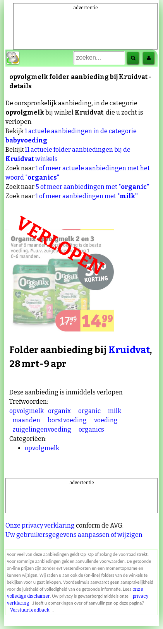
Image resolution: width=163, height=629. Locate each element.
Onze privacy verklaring (40, 525)
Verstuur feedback (30, 610)
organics (91, 429)
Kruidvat (129, 349)
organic (89, 411)
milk (114, 411)
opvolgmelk (26, 411)
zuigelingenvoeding (41, 429)
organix (59, 411)
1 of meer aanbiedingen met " (87, 196)
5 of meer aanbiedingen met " (92, 186)
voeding (106, 420)
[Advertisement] (86, 22)
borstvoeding (67, 420)
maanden (26, 420)
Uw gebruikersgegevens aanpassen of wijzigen (73, 534)
